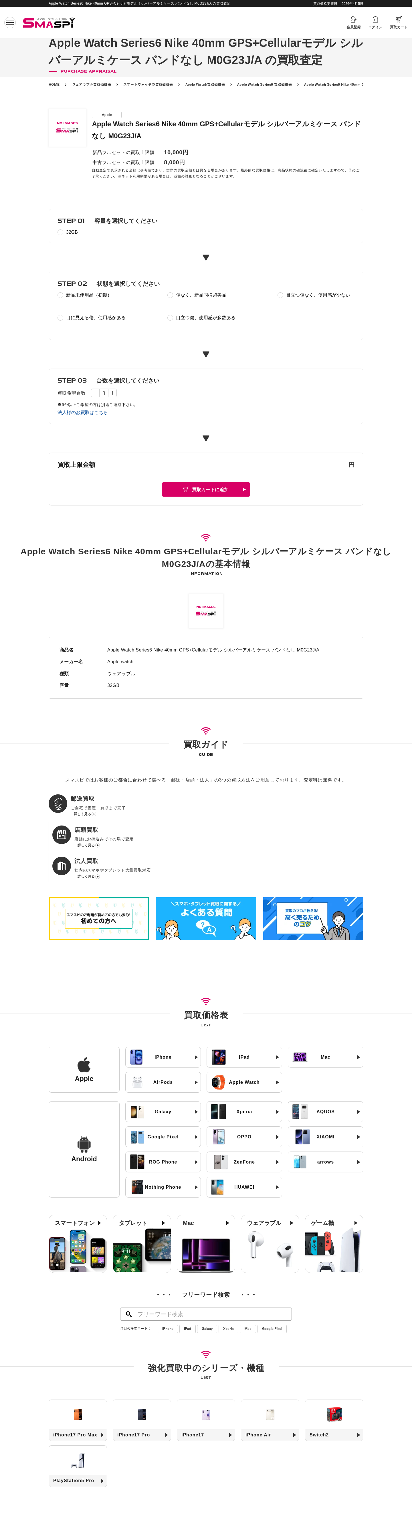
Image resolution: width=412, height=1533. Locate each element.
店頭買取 (171, 1514)
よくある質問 (234, 1522)
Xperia (228, 1271)
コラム (292, 1514)
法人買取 (200, 1514)
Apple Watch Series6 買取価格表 (264, 85)
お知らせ (266, 1514)
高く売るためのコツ (131, 1522)
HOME (54, 85)
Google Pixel (272, 1271)
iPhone (167, 1271)
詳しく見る (82, 816)
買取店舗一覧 (232, 1514)
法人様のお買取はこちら (83, 412)
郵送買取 (143, 1514)
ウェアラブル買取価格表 (91, 85)
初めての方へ (110, 1514)
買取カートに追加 (210, 489)
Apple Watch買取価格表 (205, 85)
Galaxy (207, 1271)
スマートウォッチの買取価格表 (148, 85)
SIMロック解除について (186, 1522)
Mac (247, 1271)
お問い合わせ (271, 1522)
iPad (187, 1271)
